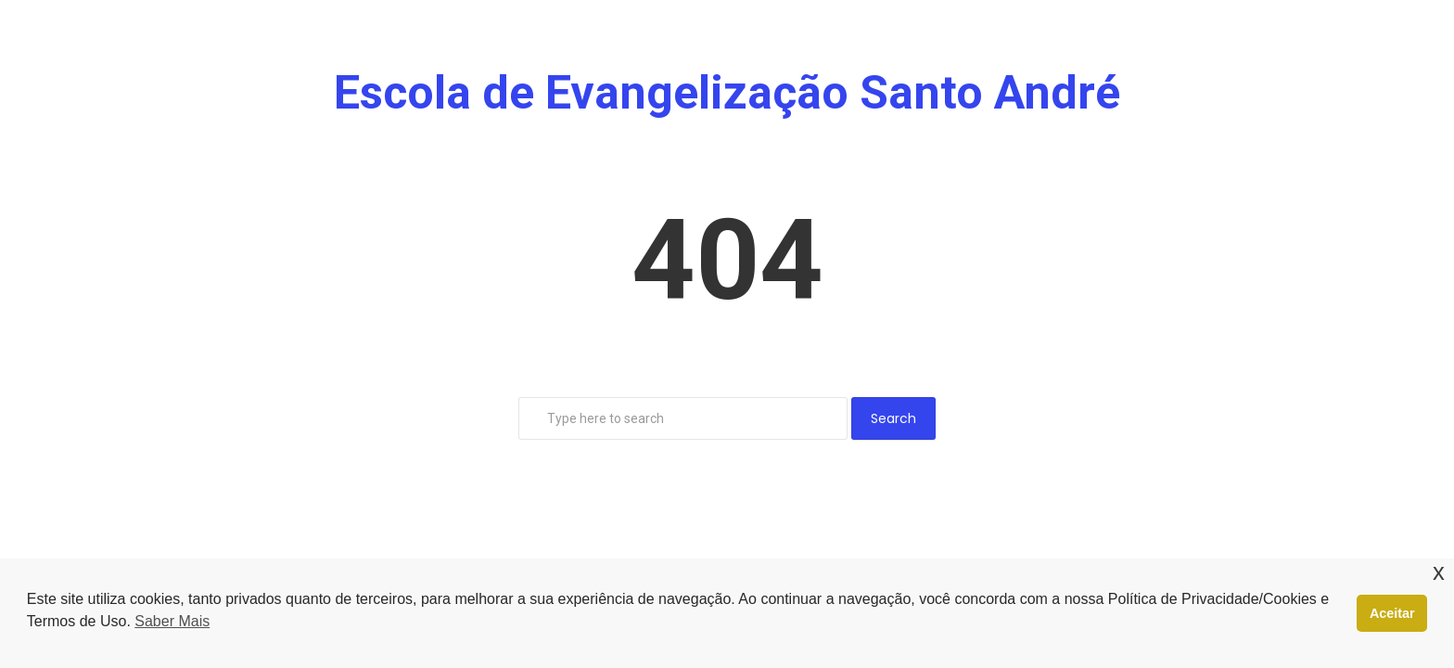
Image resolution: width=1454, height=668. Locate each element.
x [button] (1439, 572)
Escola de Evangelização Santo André (727, 93)
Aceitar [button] (1392, 613)
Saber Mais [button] (172, 621)
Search (893, 418)
